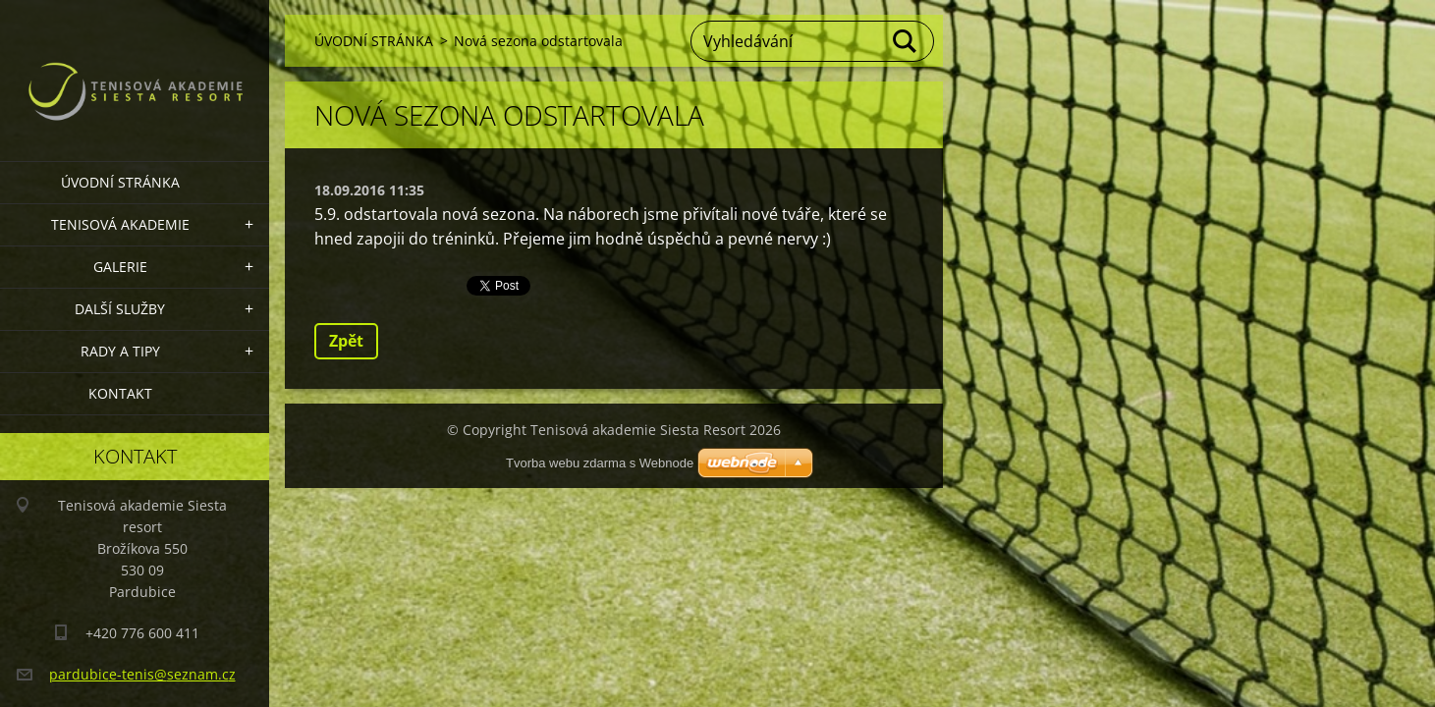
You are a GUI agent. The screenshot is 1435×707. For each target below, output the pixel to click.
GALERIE (120, 266)
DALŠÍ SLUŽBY (120, 308)
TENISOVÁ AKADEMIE (120, 224)
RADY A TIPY (120, 351)
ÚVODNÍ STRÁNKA (120, 182)
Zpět (346, 341)
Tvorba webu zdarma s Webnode (599, 463)
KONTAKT (120, 393)
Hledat (905, 41)
